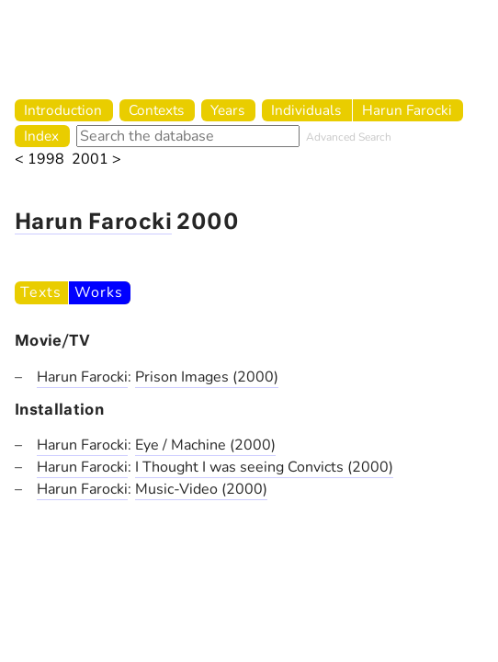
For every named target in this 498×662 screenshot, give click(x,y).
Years (227, 110)
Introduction (63, 110)
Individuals (306, 110)
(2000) (255, 377)
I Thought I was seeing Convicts (241, 467)
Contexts (156, 110)
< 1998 (39, 159)
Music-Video (178, 489)
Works (98, 292)
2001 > (96, 159)
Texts (40, 292)
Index (41, 135)
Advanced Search (348, 137)
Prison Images (183, 377)
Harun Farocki (407, 110)
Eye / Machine (182, 445)
